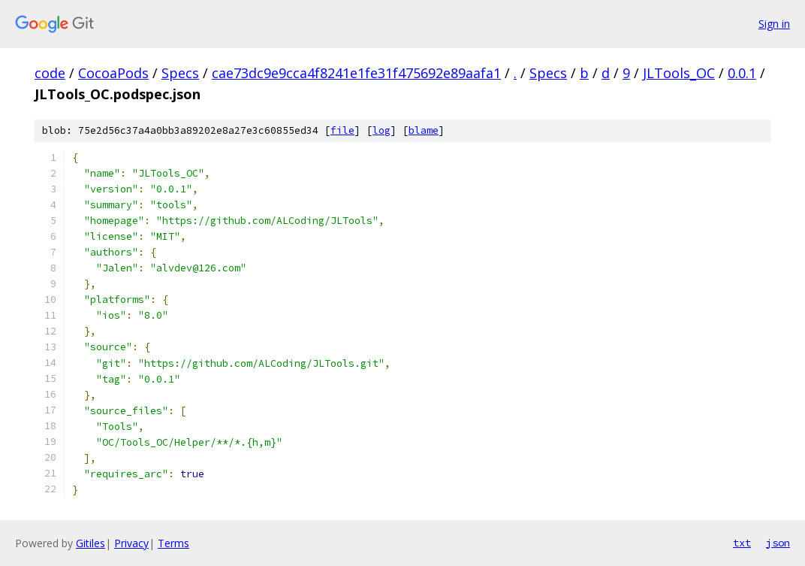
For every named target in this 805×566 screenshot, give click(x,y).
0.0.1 (742, 73)
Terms (173, 543)
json (778, 542)
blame (424, 130)
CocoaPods (113, 73)
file (342, 130)
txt (742, 542)
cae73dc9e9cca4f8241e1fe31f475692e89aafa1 (356, 73)
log (381, 130)
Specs (180, 73)
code (50, 73)
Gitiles (90, 543)
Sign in (774, 24)
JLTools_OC (679, 73)
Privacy (131, 543)
